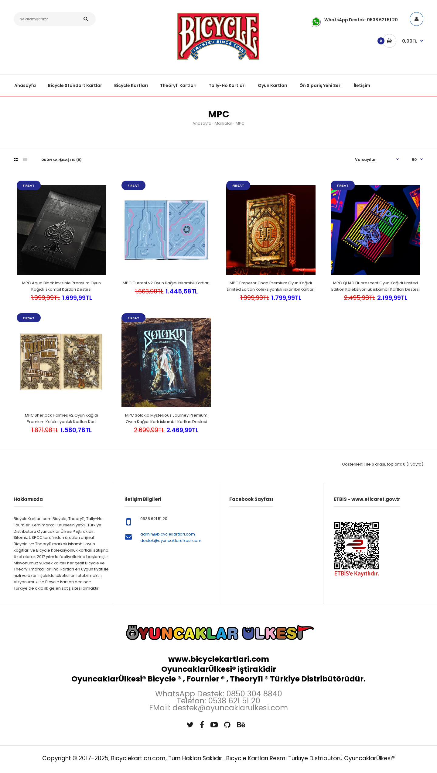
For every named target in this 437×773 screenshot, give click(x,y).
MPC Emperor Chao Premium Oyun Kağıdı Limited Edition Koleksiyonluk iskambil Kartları (271, 286)
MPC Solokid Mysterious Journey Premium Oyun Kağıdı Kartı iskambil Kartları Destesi (166, 418)
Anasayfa (202, 123)
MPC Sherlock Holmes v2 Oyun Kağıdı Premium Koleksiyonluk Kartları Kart (61, 418)
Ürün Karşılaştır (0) (61, 159)
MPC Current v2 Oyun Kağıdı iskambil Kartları (166, 283)
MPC (240, 123)
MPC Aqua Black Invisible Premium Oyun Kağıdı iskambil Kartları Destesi (61, 286)
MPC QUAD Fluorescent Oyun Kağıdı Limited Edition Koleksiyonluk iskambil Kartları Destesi (375, 286)
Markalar (223, 123)
